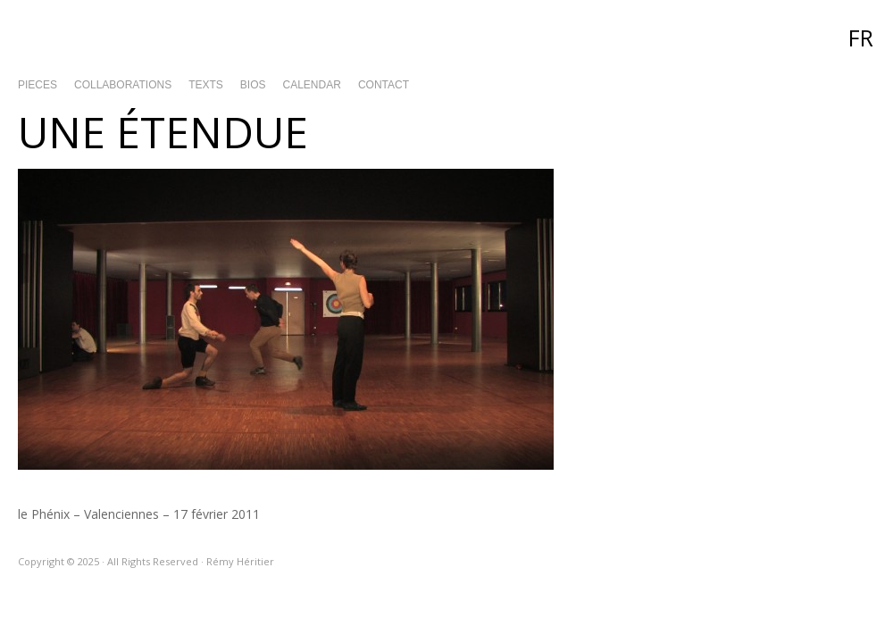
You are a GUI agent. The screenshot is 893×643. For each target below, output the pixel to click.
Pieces (37, 85)
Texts (205, 85)
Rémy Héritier (446, 35)
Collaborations (122, 85)
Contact (383, 85)
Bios (253, 85)
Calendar (312, 85)
